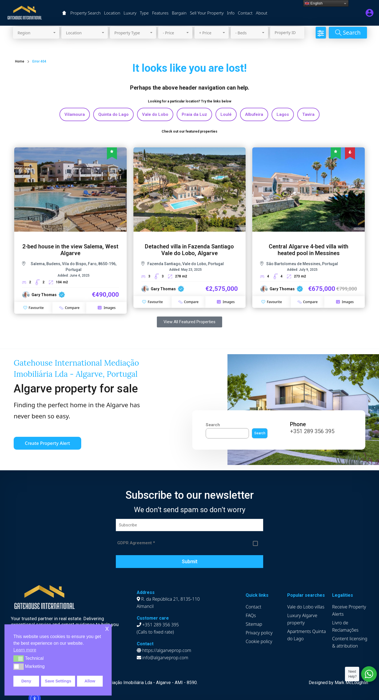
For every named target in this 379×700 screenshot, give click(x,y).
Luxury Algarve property (302, 619)
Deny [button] (26, 681)
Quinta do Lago (113, 114)
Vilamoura (74, 114)
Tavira (308, 114)
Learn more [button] (24, 650)
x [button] (107, 628)
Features (160, 13)
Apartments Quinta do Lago (306, 635)
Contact (245, 13)
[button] (18, 658)
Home (19, 61)
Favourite (33, 307)
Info (230, 13)
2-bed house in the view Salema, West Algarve (70, 249)
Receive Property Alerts (349, 610)
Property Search (85, 13)
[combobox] (36, 33)
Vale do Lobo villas (305, 607)
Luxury (130, 13)
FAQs (251, 615)
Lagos (283, 114)
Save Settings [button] (58, 681)
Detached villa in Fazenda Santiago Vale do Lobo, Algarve (189, 249)
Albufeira (254, 114)
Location (112, 13)
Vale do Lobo (155, 114)
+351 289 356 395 (312, 431)
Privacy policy (259, 633)
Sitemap (254, 624)
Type (144, 13)
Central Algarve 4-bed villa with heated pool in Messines (308, 249)
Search (213, 424)
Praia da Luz (194, 114)
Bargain (179, 13)
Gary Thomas (44, 295)
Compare (69, 307)
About (261, 13)
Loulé (226, 114)
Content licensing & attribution (349, 642)
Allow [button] (90, 681)
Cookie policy (259, 641)
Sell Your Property (207, 13)
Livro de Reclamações (345, 626)
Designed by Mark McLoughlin (338, 682)
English (313, 3)
